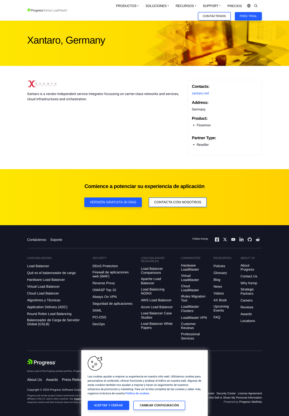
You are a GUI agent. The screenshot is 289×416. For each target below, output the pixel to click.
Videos (219, 293)
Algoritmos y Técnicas (43, 300)
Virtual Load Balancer (43, 286)
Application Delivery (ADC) (47, 307)
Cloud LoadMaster (190, 288)
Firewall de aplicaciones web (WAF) (111, 274)
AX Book (220, 300)
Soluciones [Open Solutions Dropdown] (156, 6)
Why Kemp (248, 283)
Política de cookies (137, 393)
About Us (34, 380)
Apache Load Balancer (151, 281)
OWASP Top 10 (104, 290)
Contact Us (248, 276)
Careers (246, 300)
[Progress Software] (41, 362)
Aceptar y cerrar (108, 405)
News (218, 286)
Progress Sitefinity (250, 401)
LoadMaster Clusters (190, 309)
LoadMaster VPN (194, 318)
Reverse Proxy (104, 283)
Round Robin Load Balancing (49, 314)
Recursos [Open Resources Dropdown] (185, 6)
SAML (97, 310)
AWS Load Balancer (156, 300)
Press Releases (74, 380)
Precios (234, 6)
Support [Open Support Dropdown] (210, 6)
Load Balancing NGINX (152, 291)
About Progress (247, 267)
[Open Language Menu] (248, 6)
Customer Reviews (188, 326)
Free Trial (248, 16)
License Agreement (250, 393)
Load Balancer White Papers (157, 326)
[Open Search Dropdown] (255, 6)
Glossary (220, 273)
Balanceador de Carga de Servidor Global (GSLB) (53, 322)
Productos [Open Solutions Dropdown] (126, 6)
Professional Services (190, 336)
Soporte (56, 240)
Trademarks (79, 399)
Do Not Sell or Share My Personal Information (233, 397)
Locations (247, 321)
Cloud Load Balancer (43, 293)
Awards (246, 314)
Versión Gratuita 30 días (113, 202)
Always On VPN (105, 297)
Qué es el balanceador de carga (51, 273)
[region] (144, 383)
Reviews (246, 307)
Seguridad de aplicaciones (112, 304)
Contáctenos (214, 16)
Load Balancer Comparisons (152, 271)
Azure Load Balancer (157, 307)
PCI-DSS (99, 317)
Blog (217, 280)
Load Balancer (38, 266)
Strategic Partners (247, 291)
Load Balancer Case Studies (156, 315)
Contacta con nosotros (177, 202)
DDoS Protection (105, 266)
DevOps (99, 324)
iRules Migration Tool (193, 298)
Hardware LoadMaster (190, 267)
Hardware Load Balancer (46, 280)
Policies (219, 266)
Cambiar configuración (159, 405)
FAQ (217, 317)
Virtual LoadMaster (190, 278)
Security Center (226, 393)
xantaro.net (200, 93)
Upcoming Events (221, 308)
